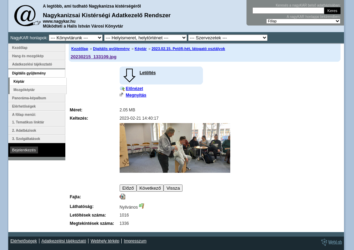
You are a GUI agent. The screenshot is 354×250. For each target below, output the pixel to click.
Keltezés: (79, 118)
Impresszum (135, 241)
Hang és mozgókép (28, 56)
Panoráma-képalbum (29, 98)
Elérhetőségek (24, 106)
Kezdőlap (79, 49)
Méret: (76, 110)
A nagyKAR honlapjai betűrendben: (314, 17)
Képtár (141, 49)
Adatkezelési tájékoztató (32, 64)
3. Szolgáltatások (26, 139)
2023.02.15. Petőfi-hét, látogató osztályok (188, 49)
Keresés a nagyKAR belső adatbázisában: (308, 5)
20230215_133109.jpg (94, 56)
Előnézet (134, 88)
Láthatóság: (82, 206)
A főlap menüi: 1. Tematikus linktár (28, 118)
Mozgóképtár (24, 90)
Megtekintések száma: (92, 223)
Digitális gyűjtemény (111, 49)
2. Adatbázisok (24, 130)
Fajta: (75, 196)
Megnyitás (136, 95)
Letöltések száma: (88, 215)
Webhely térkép (105, 241)
